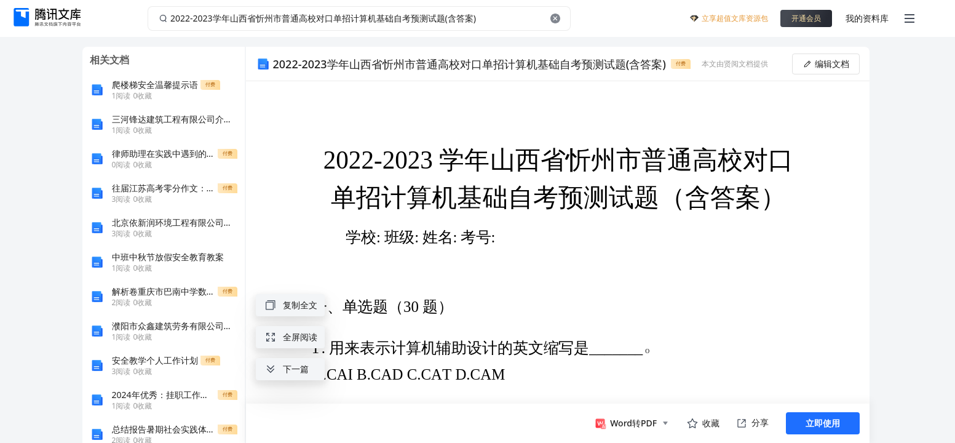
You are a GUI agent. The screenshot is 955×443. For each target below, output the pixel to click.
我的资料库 (867, 18)
